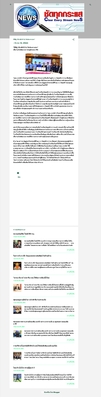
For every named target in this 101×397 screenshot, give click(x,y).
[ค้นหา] (90, 5)
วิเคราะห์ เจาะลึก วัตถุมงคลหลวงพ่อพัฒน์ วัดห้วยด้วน (32, 256)
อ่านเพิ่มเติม (71, 250)
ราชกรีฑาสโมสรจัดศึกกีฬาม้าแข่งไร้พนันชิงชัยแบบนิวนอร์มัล (35, 346)
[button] (73, 39)
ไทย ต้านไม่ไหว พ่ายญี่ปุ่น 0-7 (24, 368)
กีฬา (19, 177)
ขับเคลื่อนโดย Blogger (50, 392)
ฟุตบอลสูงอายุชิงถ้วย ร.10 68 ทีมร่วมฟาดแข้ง (29, 300)
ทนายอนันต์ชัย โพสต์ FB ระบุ (23, 234)
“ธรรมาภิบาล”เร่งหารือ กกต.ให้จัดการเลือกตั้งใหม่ (31, 278)
